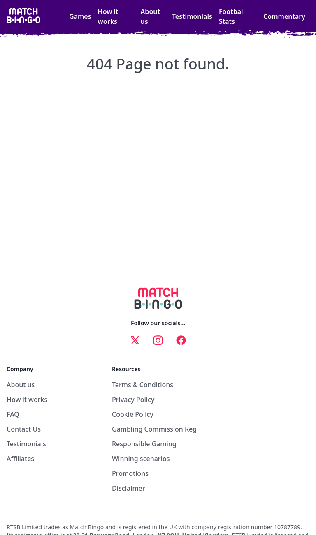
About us (150, 16)
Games (80, 16)
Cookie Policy (132, 414)
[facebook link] (181, 340)
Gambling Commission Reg (154, 429)
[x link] (135, 340)
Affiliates (20, 458)
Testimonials (192, 16)
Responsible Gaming (144, 443)
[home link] (23, 16)
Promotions (130, 473)
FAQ (13, 414)
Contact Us (24, 429)
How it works (108, 16)
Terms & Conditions (142, 384)
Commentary (284, 16)
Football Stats (232, 16)
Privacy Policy (133, 399)
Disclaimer (128, 488)
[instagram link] (158, 340)
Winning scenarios (141, 458)
